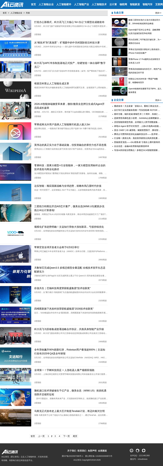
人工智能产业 (81, 4)
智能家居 (135, 4)
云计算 (113, 4)
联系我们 (81, 448)
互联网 (159, 4)
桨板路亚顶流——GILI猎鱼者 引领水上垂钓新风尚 (137, 142)
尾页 (75, 433)
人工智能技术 (99, 4)
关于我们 (71, 448)
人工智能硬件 (63, 4)
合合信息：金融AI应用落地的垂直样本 (131, 146)
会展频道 (102, 448)
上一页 (41, 433)
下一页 (66, 433)
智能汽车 (148, 4)
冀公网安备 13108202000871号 (98, 453)
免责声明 (92, 448)
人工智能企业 (46, 4)
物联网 (123, 4)
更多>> (158, 13)
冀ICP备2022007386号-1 (72, 453)
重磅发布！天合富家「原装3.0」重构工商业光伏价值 (138, 106)
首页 (33, 4)
